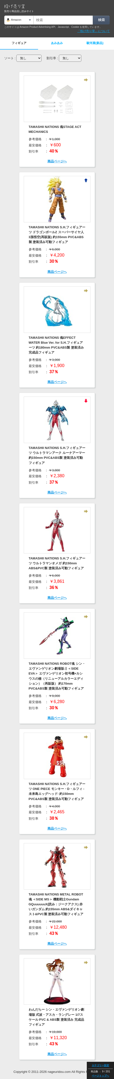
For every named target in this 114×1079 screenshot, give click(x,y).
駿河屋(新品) (95, 43)
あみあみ (57, 43)
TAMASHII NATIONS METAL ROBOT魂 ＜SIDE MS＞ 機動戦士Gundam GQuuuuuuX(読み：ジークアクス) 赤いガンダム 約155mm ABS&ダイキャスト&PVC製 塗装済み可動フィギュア (56, 904)
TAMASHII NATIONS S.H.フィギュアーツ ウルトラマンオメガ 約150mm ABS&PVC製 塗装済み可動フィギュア (57, 563)
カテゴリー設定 (100, 1065)
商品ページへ (57, 161)
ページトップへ (100, 1075)
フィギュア (19, 43)
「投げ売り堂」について (93, 31)
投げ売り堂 (14, 6)
